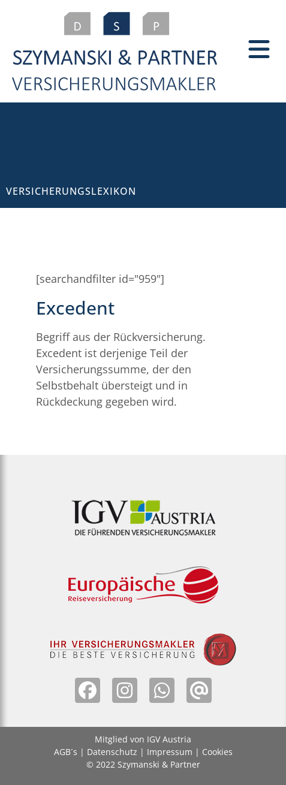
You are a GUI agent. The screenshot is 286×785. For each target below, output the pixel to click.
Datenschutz (112, 751)
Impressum (169, 751)
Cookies (217, 751)
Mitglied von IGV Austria (143, 739)
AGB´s (65, 751)
